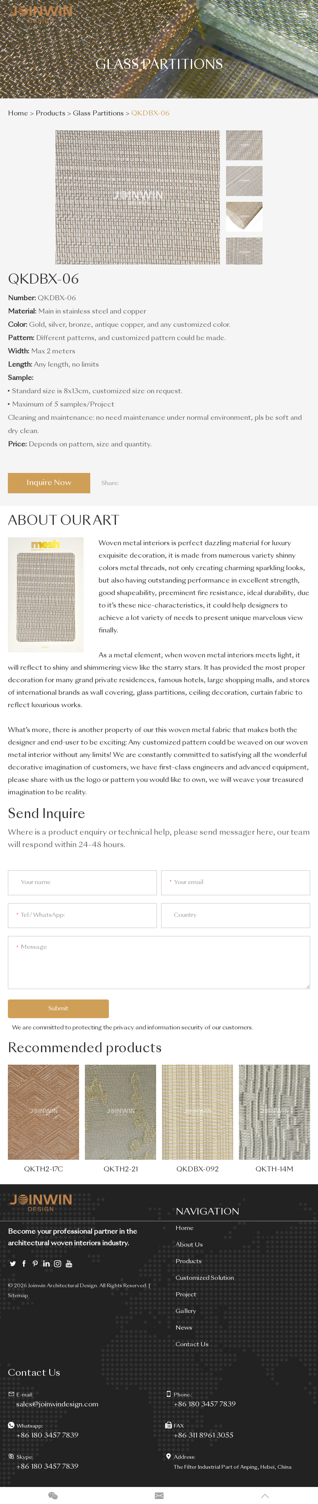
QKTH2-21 (120, 1170)
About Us (189, 1245)
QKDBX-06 (150, 113)
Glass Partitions (98, 113)
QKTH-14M (274, 1170)
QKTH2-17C (43, 1170)
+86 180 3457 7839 (47, 1436)
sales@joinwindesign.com (57, 1405)
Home (18, 113)
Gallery (186, 1312)
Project (186, 1295)
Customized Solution (205, 1278)
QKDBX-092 (197, 1170)
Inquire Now (49, 483)
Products (50, 113)
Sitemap (18, 1295)
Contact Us (192, 1345)
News (184, 1328)
